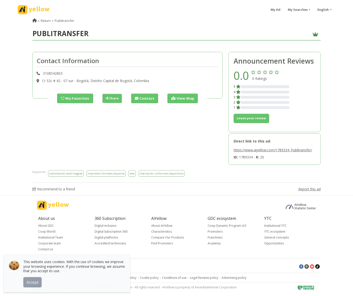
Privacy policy (126, 278)
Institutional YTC (275, 226)
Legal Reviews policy (204, 278)
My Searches (298, 9)
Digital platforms (106, 237)
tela (132, 173)
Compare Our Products (167, 237)
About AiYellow (161, 226)
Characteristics (161, 231)
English (323, 9)
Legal (110, 278)
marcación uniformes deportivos (161, 173)
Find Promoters (162, 243)
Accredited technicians (110, 243)
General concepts (276, 237)
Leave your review (251, 118)
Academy (214, 243)
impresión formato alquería (106, 173)
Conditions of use (174, 278)
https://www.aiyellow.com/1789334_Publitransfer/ (273, 150)
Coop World (46, 231)
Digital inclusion (105, 226)
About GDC (46, 226)
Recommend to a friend (53, 189)
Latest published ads (106, 266)
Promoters (215, 231)
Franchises (215, 237)
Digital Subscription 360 (111, 231)
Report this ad (309, 189)
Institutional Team (50, 237)
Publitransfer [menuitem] (64, 20)
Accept (34, 281)
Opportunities (274, 243)
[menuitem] (34, 20)
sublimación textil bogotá (65, 173)
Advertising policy (234, 278)
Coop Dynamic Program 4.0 (227, 226)
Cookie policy (149, 278)
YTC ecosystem (274, 231)
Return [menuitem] (46, 20)
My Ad (275, 9)
